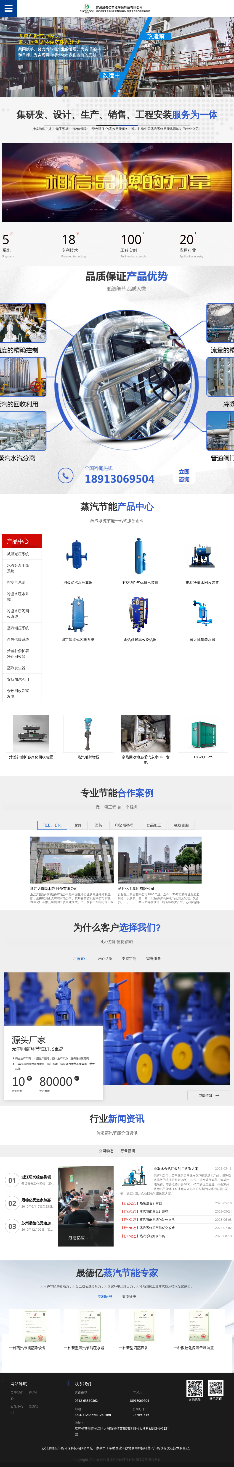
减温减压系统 (18, 553)
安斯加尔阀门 (18, 679)
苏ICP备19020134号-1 (117, 1461)
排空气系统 (16, 582)
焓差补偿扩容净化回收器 (18, 653)
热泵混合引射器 (151, 1203)
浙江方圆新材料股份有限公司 (54, 888)
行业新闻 (127, 1150)
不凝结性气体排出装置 (140, 582)
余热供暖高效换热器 (140, 639)
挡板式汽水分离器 (78, 582)
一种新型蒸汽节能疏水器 (84, 1341)
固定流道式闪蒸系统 (77, 639)
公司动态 (106, 1150)
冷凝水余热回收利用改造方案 (176, 1168)
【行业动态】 (130, 1203)
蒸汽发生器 (16, 667)
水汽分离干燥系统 (18, 568)
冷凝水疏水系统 (18, 596)
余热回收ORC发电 (18, 693)
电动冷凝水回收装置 (202, 582)
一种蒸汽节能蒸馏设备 (27, 1341)
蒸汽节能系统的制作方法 (157, 1219)
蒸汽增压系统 (18, 627)
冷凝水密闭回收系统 (18, 613)
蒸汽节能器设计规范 (154, 1211)
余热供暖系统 (18, 639)
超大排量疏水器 (202, 639)
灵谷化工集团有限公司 (136, 888)
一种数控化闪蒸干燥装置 (194, 1341)
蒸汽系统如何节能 (152, 1236)
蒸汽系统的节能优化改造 (157, 1228)
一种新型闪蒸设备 (133, 1341)
